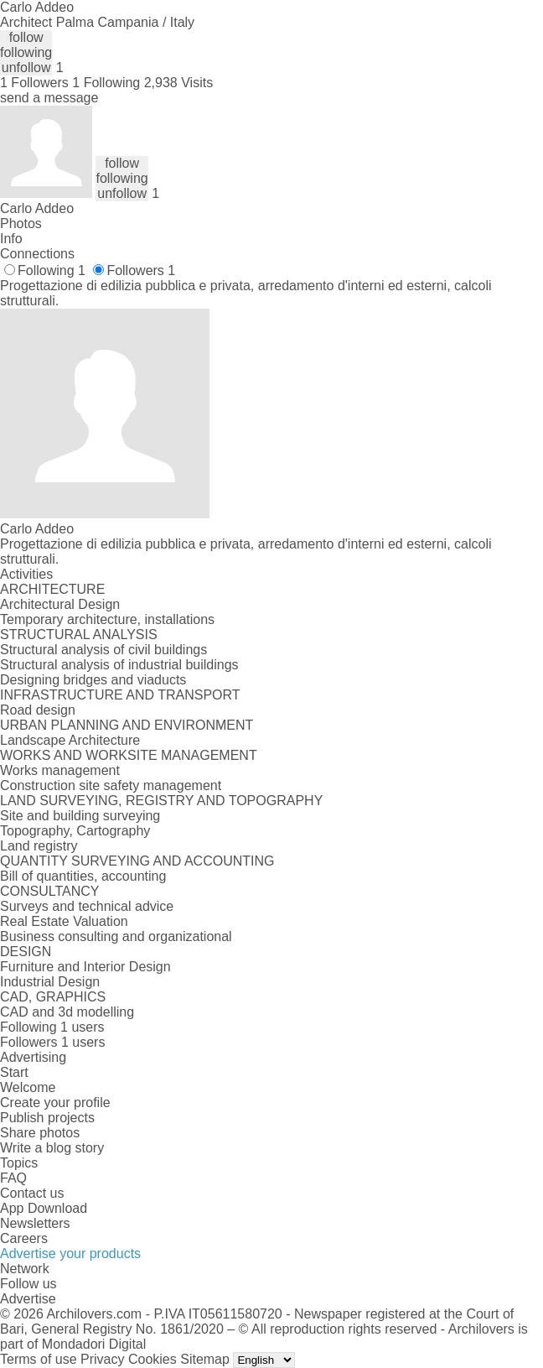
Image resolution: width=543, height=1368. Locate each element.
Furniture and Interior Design (85, 967)
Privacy (102, 1359)
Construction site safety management (110, 785)
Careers (24, 1238)
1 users (82, 1027)
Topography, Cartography (75, 831)
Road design (37, 710)
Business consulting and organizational (116, 936)
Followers (140, 270)
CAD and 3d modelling (67, 1012)
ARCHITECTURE (52, 589)
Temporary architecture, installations (107, 619)
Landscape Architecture (70, 740)
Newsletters (35, 1223)
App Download (43, 1208)
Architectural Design (60, 604)
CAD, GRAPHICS (53, 997)
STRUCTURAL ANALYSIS (79, 634)
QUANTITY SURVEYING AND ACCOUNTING (137, 861)
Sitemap (205, 1359)
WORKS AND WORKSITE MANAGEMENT (128, 755)
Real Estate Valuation (64, 921)
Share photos (40, 1133)
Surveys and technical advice (86, 906)
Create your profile (55, 1102)
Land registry (39, 846)
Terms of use (38, 1359)
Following (51, 270)
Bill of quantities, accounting (83, 876)
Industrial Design (50, 982)
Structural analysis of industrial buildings (119, 665)
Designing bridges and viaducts (93, 680)
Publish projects (47, 1118)
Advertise (28, 1299)
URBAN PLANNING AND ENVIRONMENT (126, 725)
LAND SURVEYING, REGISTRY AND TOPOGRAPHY (161, 800)
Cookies (152, 1359)
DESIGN (25, 951)
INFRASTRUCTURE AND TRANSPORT (120, 695)
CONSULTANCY (50, 891)
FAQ (13, 1178)
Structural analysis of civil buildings (103, 649)
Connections (37, 254)
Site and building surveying (80, 816)
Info (11, 238)
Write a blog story (52, 1148)
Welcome (27, 1087)
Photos (21, 223)
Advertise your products (70, 1253)
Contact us (32, 1193)
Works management (60, 770)
